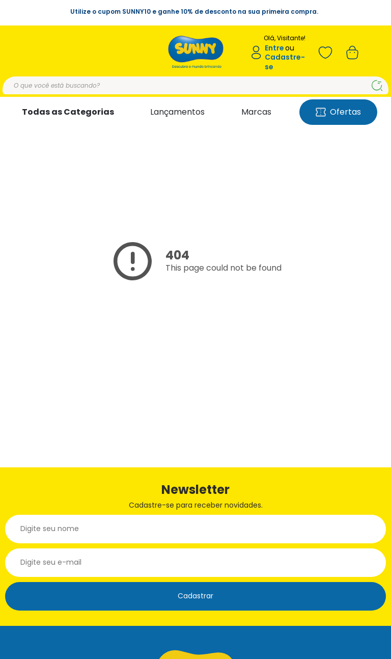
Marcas (256, 112)
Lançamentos (177, 112)
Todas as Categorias (68, 112)
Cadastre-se (285, 61)
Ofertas (338, 112)
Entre (274, 48)
